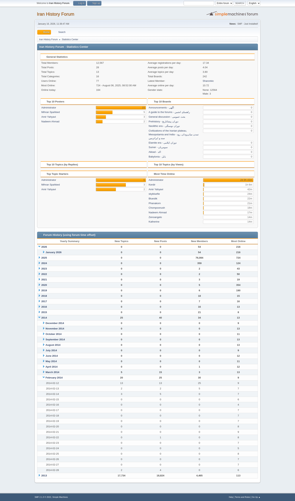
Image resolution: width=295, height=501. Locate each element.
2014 (44, 317)
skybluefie (154, 193)
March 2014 (52, 372)
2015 (44, 312)
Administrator (48, 107)
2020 (44, 285)
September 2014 (55, 339)
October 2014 (53, 334)
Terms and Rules (242, 497)
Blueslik (153, 198)
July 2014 (51, 350)
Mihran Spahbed (50, 112)
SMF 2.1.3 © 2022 (43, 497)
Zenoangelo (155, 217)
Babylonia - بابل (157, 156)
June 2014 (52, 355)
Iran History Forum (55, 14)
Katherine (154, 221)
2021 (44, 279)
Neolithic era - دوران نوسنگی (164, 126)
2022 (44, 274)
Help (231, 497)
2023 (44, 268)
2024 (44, 263)
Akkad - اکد (155, 152)
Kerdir (152, 184)
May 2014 (51, 361)
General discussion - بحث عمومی (167, 116)
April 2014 (52, 366)
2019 (44, 290)
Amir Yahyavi (48, 116)
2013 (44, 475)
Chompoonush (157, 207)
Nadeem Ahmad (50, 121)
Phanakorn (155, 203)
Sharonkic (208, 80)
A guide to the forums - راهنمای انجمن (169, 112)
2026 (44, 246)
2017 (44, 301)
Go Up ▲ (256, 497)
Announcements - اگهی (161, 107)
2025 (44, 257)
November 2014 (55, 328)
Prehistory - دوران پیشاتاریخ (163, 121)
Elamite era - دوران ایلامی (163, 142)
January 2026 (53, 252)
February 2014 (54, 377)
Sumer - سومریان (158, 147)
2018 (44, 295)
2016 (44, 306)
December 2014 (55, 323)
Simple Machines (60, 497)
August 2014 (53, 345)
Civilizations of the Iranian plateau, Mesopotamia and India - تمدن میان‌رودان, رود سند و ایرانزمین (174, 134)
